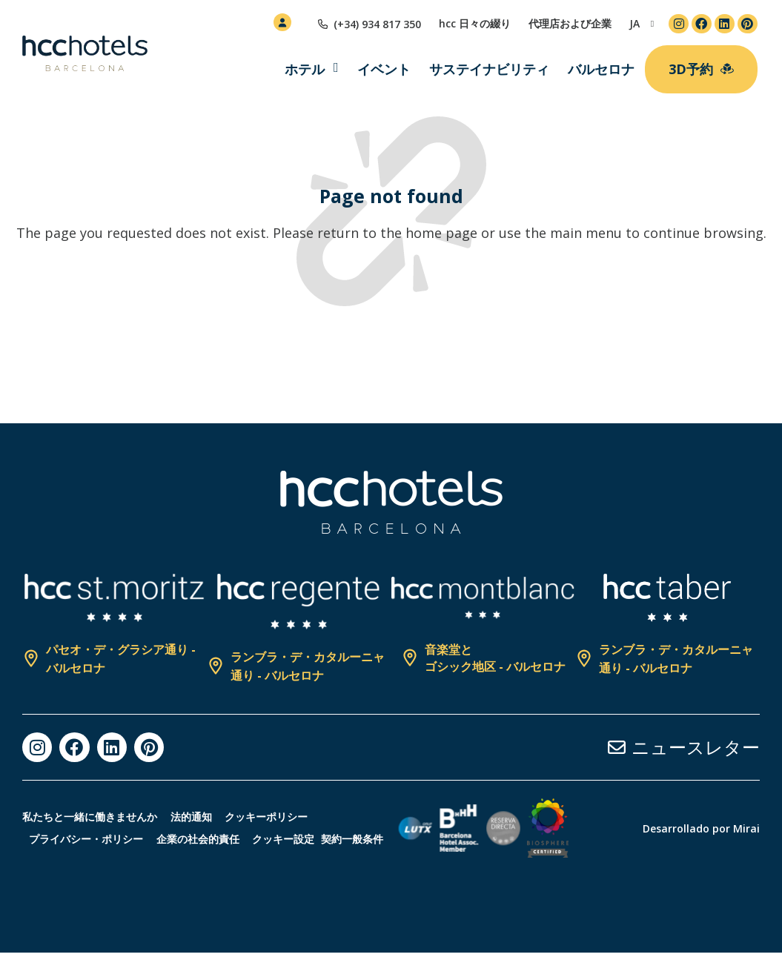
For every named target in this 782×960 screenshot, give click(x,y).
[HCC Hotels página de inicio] (85, 53)
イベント (384, 69)
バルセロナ (601, 69)
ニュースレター (696, 747)
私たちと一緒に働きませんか (89, 809)
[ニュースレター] (617, 747)
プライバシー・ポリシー (90, 831)
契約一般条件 (53, 854)
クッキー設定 (306, 831)
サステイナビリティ (489, 69)
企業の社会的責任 (211, 831)
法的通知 (200, 809)
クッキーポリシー (284, 809)
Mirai (746, 832)
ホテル (305, 69)
